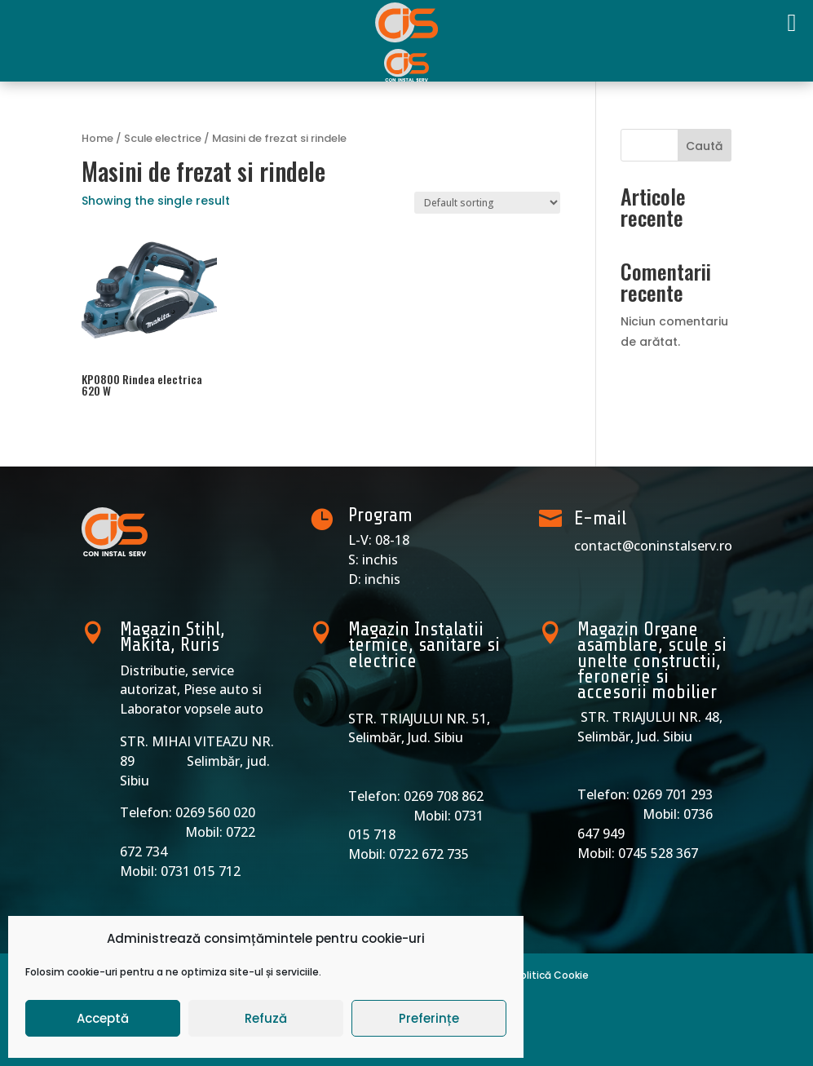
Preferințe (429, 1018)
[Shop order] (487, 203)
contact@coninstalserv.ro (653, 546)
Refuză (266, 1018)
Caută (704, 146)
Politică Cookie (552, 975)
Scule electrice (162, 138)
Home (97, 138)
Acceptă (103, 1018)
